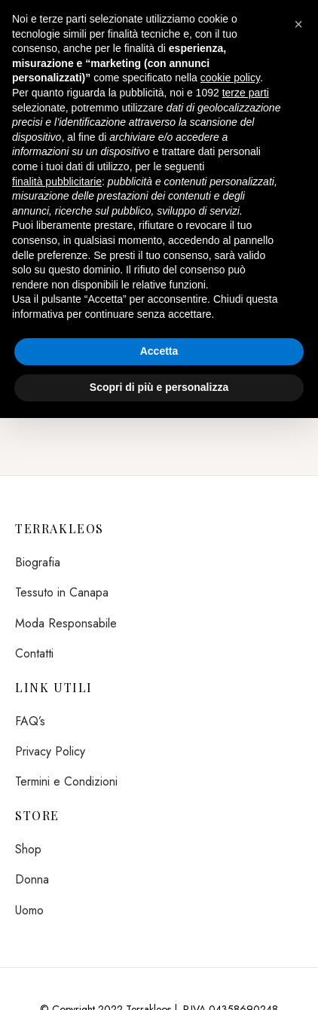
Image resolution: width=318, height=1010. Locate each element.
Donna (32, 879)
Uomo (29, 910)
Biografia (37, 562)
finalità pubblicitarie (57, 181)
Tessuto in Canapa (62, 592)
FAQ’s (30, 721)
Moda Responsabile (66, 623)
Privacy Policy (50, 751)
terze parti (245, 93)
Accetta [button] (159, 351)
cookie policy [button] (230, 78)
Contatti (34, 653)
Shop (28, 849)
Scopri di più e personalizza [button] (159, 387)
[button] (298, 24)
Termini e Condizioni (66, 781)
